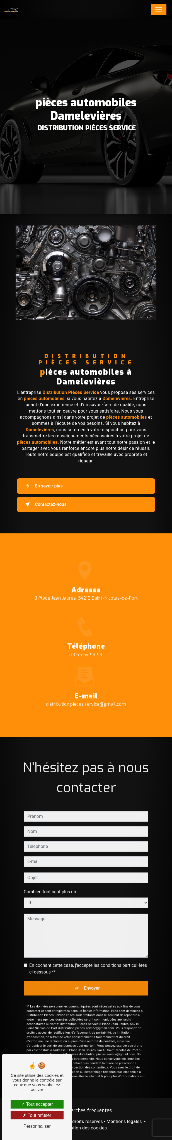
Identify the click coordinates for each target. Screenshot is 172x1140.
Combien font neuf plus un (50, 885)
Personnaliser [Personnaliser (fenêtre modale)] (37, 1126)
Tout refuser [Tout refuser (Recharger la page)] (37, 1115)
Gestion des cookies (86, 1128)
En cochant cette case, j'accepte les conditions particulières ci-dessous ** (88, 962)
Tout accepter (37, 1104)
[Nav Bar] (158, 9)
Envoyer (92, 981)
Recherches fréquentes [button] (86, 1110)
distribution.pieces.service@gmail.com (86, 698)
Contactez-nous (44, 504)
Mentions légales (124, 1121)
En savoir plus (42, 486)
